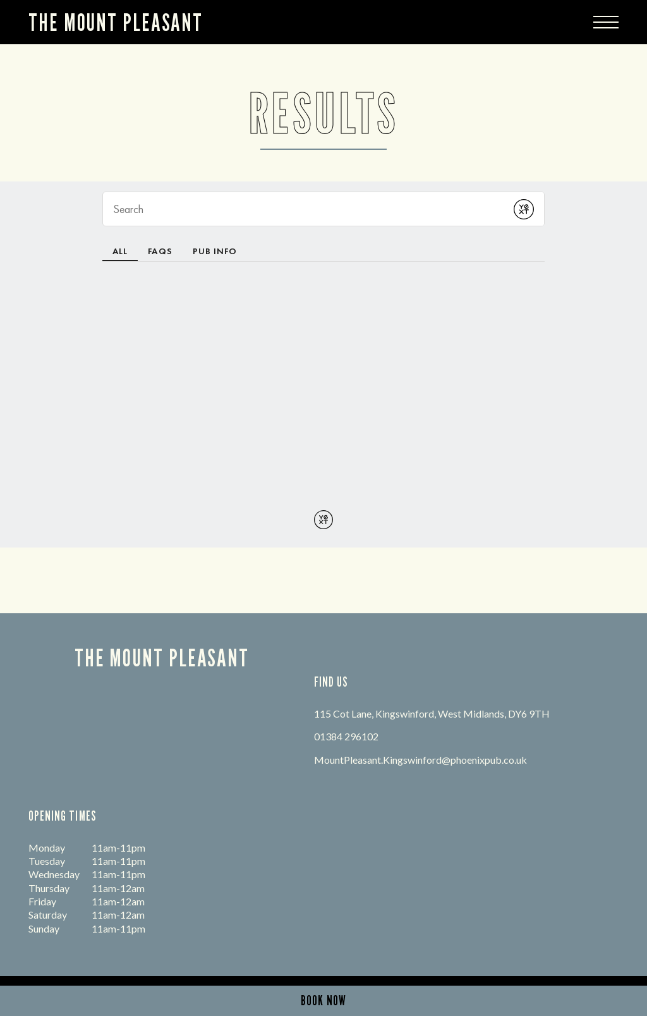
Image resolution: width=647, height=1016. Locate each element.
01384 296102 (346, 736)
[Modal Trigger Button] (606, 22)
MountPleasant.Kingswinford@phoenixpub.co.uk (420, 760)
